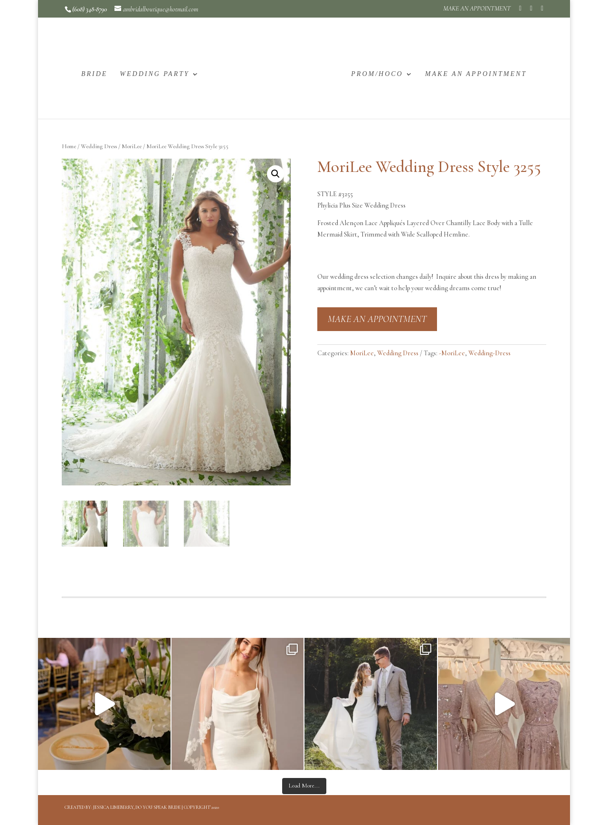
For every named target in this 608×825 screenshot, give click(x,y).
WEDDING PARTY (154, 74)
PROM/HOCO (377, 74)
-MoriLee (452, 353)
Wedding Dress (99, 146)
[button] (275, 173)
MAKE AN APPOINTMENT (477, 8)
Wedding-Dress (489, 353)
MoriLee (132, 146)
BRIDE (94, 74)
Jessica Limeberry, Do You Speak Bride (136, 807)
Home (69, 146)
